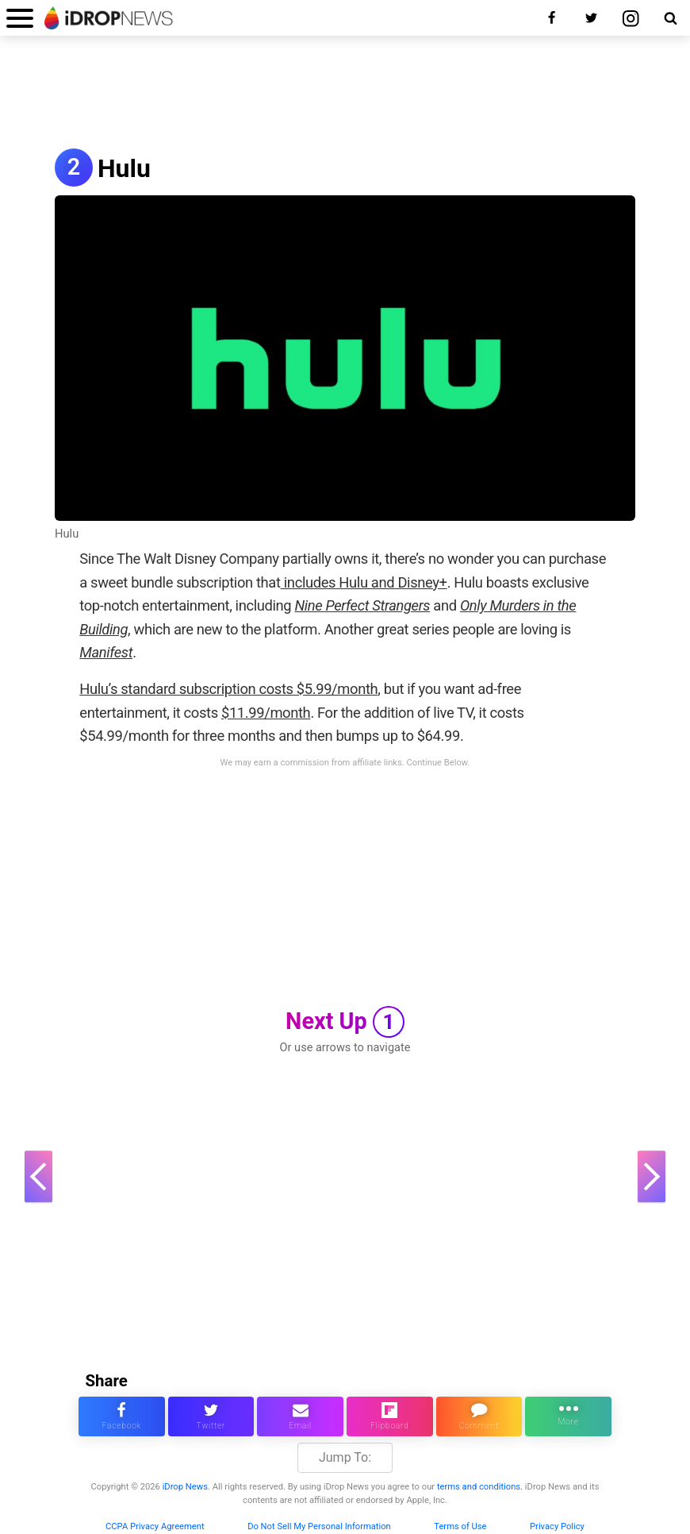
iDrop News (185, 1487)
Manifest (105, 652)
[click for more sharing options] (568, 1416)
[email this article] (300, 1416)
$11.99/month (265, 712)
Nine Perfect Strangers (362, 605)
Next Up (345, 1022)
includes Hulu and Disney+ (364, 582)
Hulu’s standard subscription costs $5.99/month (228, 688)
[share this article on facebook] (122, 1416)
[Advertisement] (345, 93)
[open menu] (20, 18)
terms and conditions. (480, 1487)
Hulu (124, 168)
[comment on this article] (479, 1416)
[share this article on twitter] (211, 1416)
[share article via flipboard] (390, 1416)
